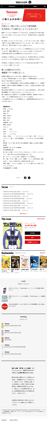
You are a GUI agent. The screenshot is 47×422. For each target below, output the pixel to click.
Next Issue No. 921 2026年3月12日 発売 (18, 208)
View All (42, 253)
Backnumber (41, 219)
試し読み (32, 233)
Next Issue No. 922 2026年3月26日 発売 (18, 203)
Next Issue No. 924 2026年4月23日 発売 (18, 194)
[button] (44, 263)
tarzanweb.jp (35, 16)
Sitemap (4, 420)
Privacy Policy (13, 420)
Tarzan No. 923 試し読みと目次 (15, 191)
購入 (32, 237)
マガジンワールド (23, 2)
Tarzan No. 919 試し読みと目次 (15, 210)
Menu (40, 6)
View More (23, 213)
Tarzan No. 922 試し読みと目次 (15, 196)
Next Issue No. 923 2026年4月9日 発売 (17, 198)
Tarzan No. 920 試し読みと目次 (15, 205)
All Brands (8, 6)
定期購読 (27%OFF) (33, 242)
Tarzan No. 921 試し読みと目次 (15, 201)
